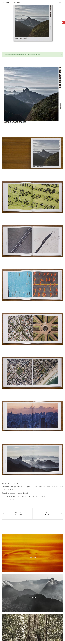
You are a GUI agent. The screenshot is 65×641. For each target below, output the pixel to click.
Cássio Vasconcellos (15, 2)
